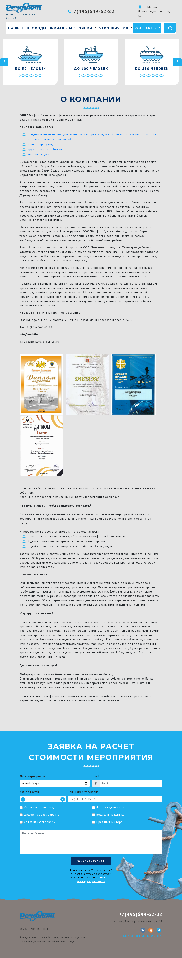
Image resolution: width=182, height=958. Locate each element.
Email (95, 776)
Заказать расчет (91, 861)
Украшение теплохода (39, 807)
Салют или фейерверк (39, 822)
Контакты (146, 28)
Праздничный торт (109, 822)
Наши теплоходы (27, 28)
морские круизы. (39, 154)
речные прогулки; (40, 144)
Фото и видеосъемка (111, 807)
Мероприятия (113, 28)
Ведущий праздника (110, 814)
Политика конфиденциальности (141, 935)
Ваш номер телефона (83, 792)
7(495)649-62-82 (94, 11)
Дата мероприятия (33, 776)
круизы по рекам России (45, 149)
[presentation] (4, 62)
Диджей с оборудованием (42, 814)
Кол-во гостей (29, 792)
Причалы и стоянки (70, 28)
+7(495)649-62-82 (140, 914)
